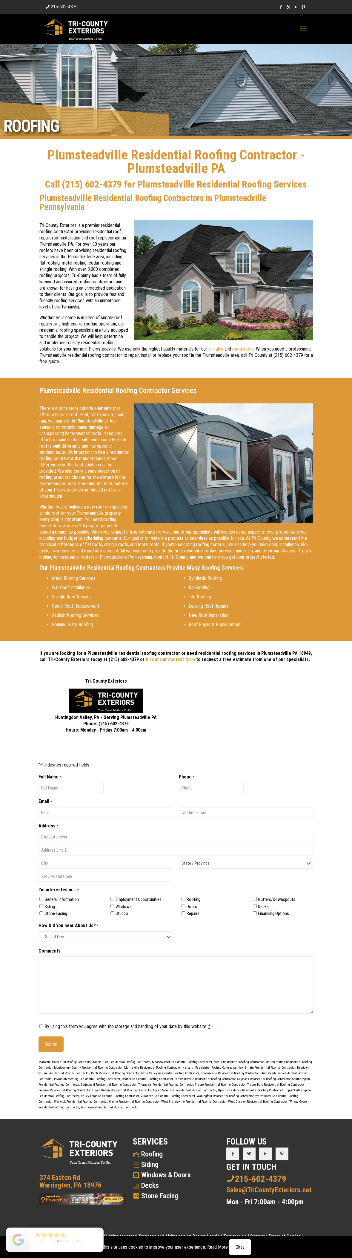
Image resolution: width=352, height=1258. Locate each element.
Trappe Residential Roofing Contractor (220, 1085)
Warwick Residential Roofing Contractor (80, 1102)
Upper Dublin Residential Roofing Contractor (121, 1090)
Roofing (193, 899)
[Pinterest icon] (303, 7)
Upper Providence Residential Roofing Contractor (250, 1090)
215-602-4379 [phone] (64, 7)
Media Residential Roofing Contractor (239, 1062)
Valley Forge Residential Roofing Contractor (110, 1096)
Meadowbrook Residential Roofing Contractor (182, 1062)
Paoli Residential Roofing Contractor (115, 1073)
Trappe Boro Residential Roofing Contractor (276, 1085)
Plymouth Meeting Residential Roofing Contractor (87, 1079)
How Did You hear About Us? (69, 926)
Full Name (50, 777)
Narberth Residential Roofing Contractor (209, 1068)
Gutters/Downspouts (276, 899)
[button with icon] (232, 1154)
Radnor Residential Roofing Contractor (147, 1079)
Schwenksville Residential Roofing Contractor (205, 1079)
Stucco (122, 913)
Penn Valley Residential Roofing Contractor (170, 1073)
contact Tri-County (171, 557)
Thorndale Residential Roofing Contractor (165, 1085)
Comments (50, 951)
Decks (263, 906)
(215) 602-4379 (92, 184)
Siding (49, 906)
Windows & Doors (166, 1175)
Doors (192, 906)
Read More (217, 1247)
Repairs (193, 913)
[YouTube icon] (296, 7)
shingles (215, 349)
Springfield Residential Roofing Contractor (108, 1085)
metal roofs (243, 349)
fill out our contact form (170, 659)
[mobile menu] (303, 29)
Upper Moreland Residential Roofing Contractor (184, 1090)
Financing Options (273, 913)
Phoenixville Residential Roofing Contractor (230, 1073)
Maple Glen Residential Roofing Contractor (121, 1062)
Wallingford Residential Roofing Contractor (225, 1096)
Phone (186, 777)
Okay (240, 1247)
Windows (124, 906)
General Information (61, 899)
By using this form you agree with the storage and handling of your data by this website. (128, 1026)
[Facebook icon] (281, 7)
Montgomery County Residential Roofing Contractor (88, 1068)
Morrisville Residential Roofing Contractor (152, 1068)
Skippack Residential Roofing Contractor (263, 1079)
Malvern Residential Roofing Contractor (65, 1062)
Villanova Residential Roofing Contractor (168, 1096)
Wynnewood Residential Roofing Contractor (110, 1107)
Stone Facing (55, 913)
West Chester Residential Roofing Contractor (258, 1102)
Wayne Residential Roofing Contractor (134, 1102)
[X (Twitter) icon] (288, 7)
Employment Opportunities (139, 899)
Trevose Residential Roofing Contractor (64, 1090)
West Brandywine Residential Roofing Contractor (193, 1102)
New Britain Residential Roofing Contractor (266, 1068)
